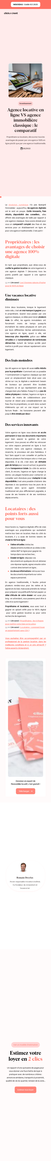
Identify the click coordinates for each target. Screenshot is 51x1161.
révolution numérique (18, 205)
